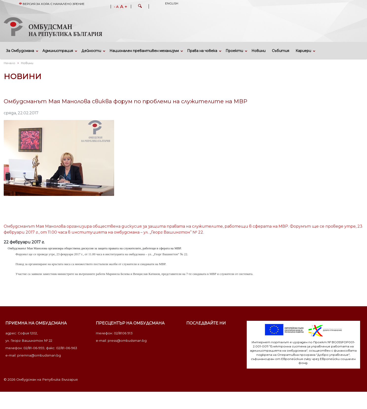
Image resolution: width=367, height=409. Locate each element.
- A (116, 7)
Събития (280, 51)
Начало (9, 63)
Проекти (234, 51)
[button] (140, 6)
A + (123, 6)
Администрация (57, 51)
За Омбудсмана (20, 51)
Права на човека (202, 51)
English (171, 3)
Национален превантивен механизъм (144, 51)
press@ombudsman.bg (127, 340)
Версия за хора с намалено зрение (52, 4)
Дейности (91, 51)
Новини (258, 51)
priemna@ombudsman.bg (39, 355)
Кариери (303, 51)
